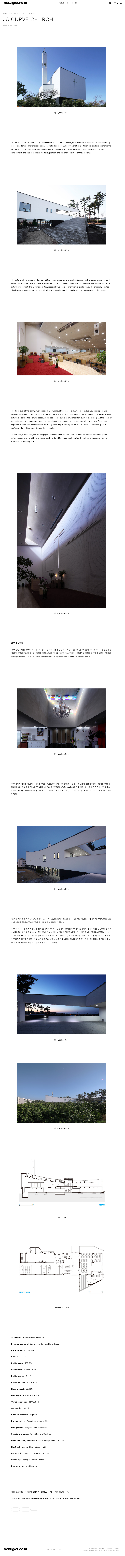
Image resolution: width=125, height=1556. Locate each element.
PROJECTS (63, 3)
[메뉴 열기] (118, 3)
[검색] (110, 3)
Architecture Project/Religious (19, 14)
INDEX (74, 3)
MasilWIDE (103, 1548)
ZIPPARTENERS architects (32, 1337)
